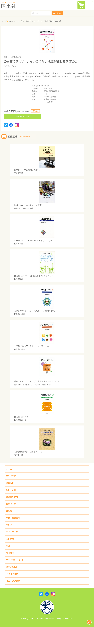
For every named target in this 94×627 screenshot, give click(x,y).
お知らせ (10, 483)
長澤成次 (8, 66)
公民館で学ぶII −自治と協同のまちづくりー (33, 276)
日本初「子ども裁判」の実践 (27, 170)
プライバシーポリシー (16, 560)
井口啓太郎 (35, 385)
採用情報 (10, 553)
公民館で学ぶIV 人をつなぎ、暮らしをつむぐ (34, 346)
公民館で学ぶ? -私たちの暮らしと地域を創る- (35, 311)
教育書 (46, 99)
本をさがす (57, 13)
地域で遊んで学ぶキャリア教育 (27, 205)
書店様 (9, 511)
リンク (9, 525)
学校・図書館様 (13, 518)
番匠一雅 (26, 208)
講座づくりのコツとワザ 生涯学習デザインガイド (36, 381)
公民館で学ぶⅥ (21, 417)
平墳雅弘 (17, 173)
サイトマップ (12, 532)
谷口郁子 (44, 385)
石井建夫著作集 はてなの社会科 (28, 452)
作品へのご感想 (13, 581)
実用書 (53, 99)
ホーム (9, 469)
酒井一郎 (17, 208)
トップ (3, 21)
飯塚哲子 (26, 385)
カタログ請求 (12, 574)
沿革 (8, 546)
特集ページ (11, 504)
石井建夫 (17, 455)
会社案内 (10, 539)
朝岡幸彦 (17, 385)
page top (89, 622)
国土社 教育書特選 (12, 57)
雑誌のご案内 (12, 497)
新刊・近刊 (11, 490)
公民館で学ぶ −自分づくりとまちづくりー (33, 240)
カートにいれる (22, 116)
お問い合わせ (12, 567)
